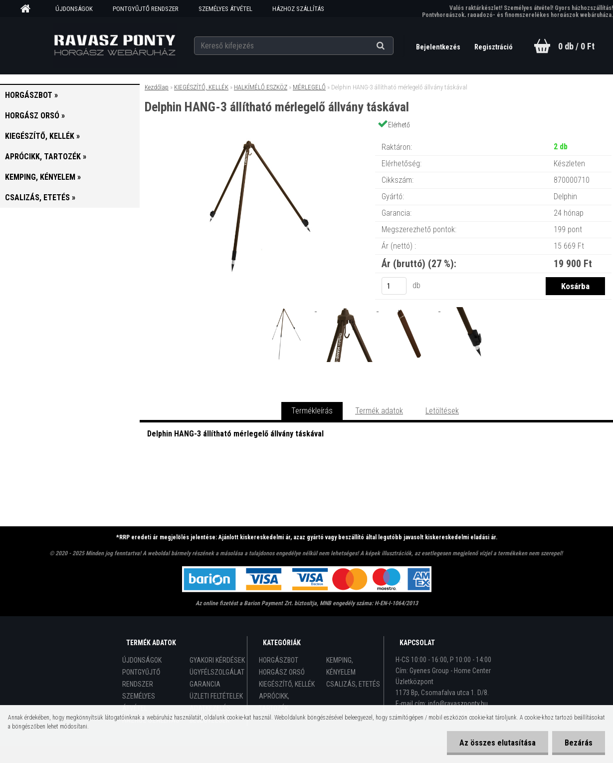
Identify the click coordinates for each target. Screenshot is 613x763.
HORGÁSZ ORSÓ (282, 672)
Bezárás (579, 743)
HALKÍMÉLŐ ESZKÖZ (260, 87)
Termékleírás (312, 410)
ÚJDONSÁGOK (74, 8)
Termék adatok (379, 410)
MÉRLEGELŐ (309, 87)
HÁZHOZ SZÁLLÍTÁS (298, 8)
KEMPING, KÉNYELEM (341, 666)
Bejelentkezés (439, 47)
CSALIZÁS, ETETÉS (353, 684)
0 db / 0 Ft (576, 46)
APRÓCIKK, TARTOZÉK (274, 702)
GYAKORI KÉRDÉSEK (217, 660)
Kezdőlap (157, 87)
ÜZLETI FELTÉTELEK (216, 696)
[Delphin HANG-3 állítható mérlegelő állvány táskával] (257, 137)
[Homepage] (28, 9)
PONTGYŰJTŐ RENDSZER (146, 8)
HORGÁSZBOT (278, 660)
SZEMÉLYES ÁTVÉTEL (225, 8)
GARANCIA (205, 684)
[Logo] (114, 45)
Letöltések (442, 410)
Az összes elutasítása (497, 743)
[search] (393, 45)
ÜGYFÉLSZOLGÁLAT (217, 672)
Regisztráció (493, 47)
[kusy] (394, 286)
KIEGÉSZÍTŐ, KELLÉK (201, 87)
